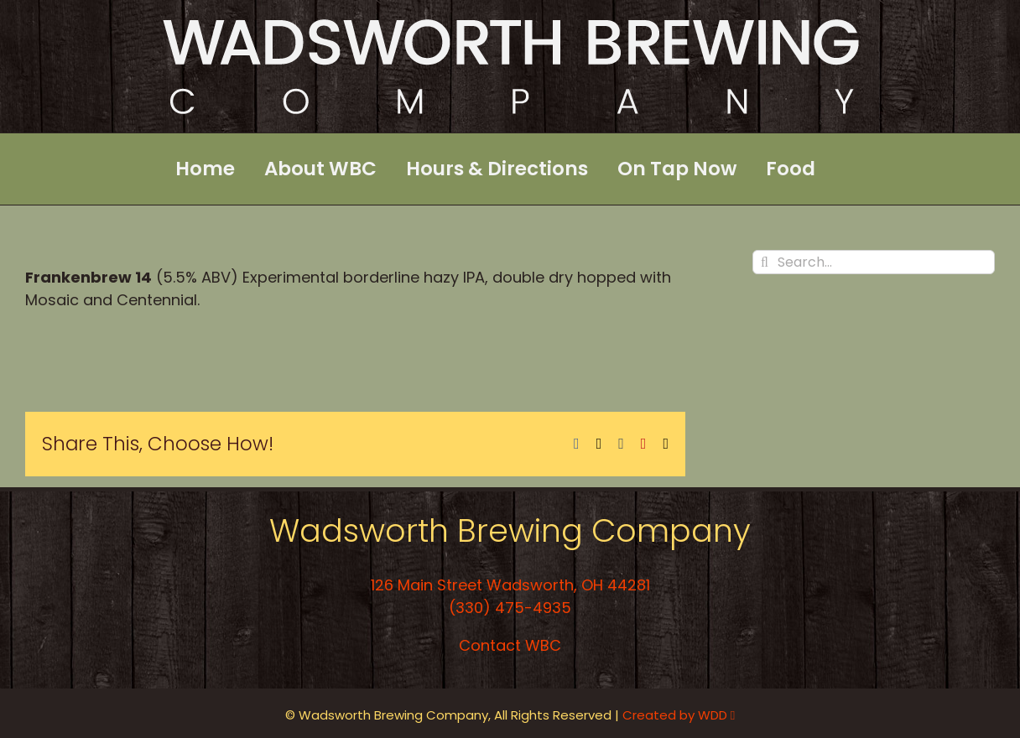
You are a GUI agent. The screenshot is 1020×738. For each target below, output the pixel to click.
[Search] (764, 262)
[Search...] (873, 262)
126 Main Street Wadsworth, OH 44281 (510, 584)
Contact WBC (510, 645)
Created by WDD (678, 715)
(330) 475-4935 (510, 607)
